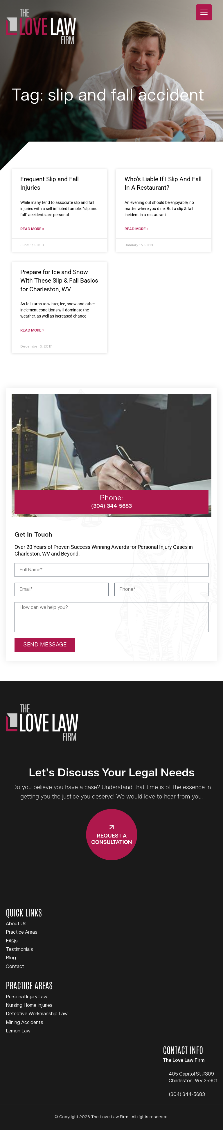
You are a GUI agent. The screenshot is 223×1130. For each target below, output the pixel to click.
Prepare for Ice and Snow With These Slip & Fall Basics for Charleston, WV (59, 281)
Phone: (111, 498)
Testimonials (19, 949)
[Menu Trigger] (204, 12)
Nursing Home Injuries (29, 1005)
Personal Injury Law (26, 996)
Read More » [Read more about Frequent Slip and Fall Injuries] (32, 229)
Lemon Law (18, 1030)
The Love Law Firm (41, 26)
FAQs (12, 940)
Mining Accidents (24, 1022)
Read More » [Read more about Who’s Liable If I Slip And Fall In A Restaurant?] (136, 229)
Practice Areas (21, 932)
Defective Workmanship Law (37, 1013)
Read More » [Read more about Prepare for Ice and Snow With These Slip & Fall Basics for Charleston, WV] (32, 330)
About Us (16, 923)
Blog (11, 957)
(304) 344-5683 (187, 1094)
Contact (15, 966)
